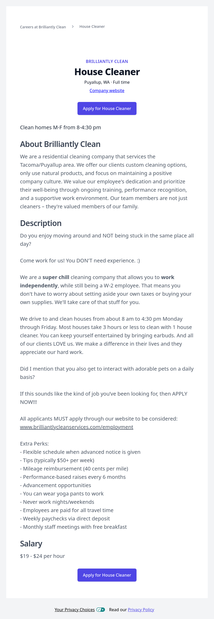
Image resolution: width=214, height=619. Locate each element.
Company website (107, 90)
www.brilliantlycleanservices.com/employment (76, 426)
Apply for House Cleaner (107, 108)
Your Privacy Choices (80, 609)
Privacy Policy (141, 609)
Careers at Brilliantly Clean (43, 26)
